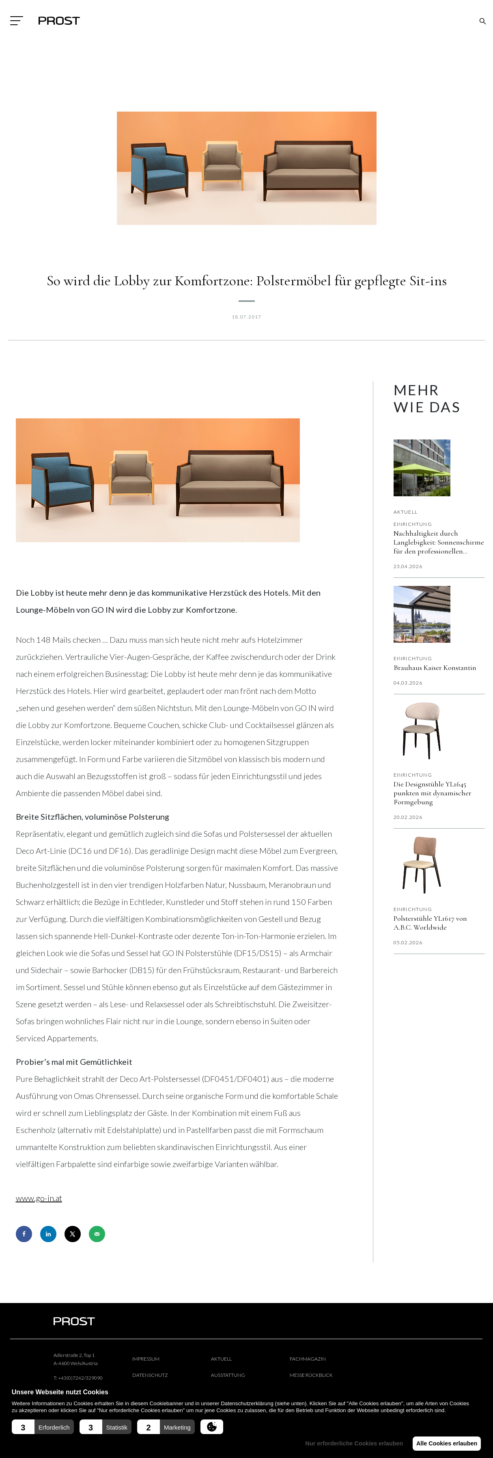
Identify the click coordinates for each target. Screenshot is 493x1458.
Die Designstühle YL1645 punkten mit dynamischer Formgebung (432, 793)
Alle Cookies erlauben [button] (445, 1443)
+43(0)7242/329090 (80, 1378)
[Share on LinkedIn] (48, 1234)
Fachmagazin (308, 1359)
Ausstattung (228, 1375)
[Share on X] (73, 1234)
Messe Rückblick (311, 1375)
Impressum (145, 1359)
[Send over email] (97, 1234)
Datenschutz (150, 1375)
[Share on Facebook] (24, 1234)
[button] (43, 1426)
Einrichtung (413, 524)
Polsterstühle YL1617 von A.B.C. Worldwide (430, 923)
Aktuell (406, 512)
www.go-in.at (39, 1198)
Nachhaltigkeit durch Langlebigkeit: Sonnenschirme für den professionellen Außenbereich (439, 542)
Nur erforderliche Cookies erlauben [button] (350, 1443)
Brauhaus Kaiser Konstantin (435, 667)
